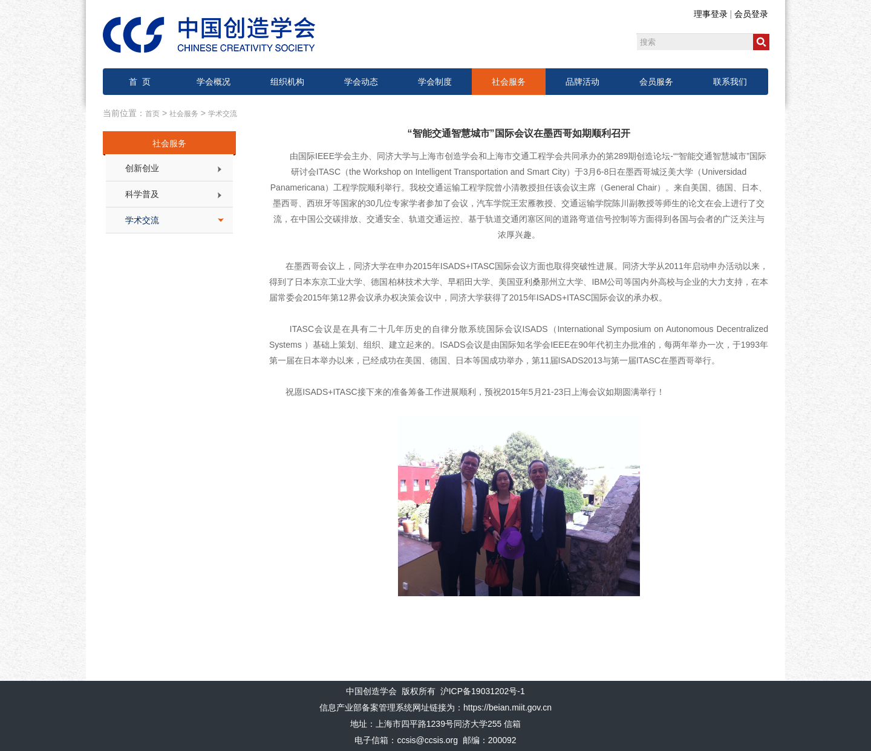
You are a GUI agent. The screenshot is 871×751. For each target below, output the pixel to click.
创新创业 (142, 168)
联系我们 (730, 81)
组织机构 (287, 81)
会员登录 (751, 14)
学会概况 (213, 81)
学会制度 (435, 81)
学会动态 (361, 81)
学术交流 (222, 113)
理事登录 (711, 14)
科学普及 (142, 194)
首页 (152, 113)
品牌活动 (582, 81)
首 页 (140, 81)
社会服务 (509, 81)
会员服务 (656, 81)
